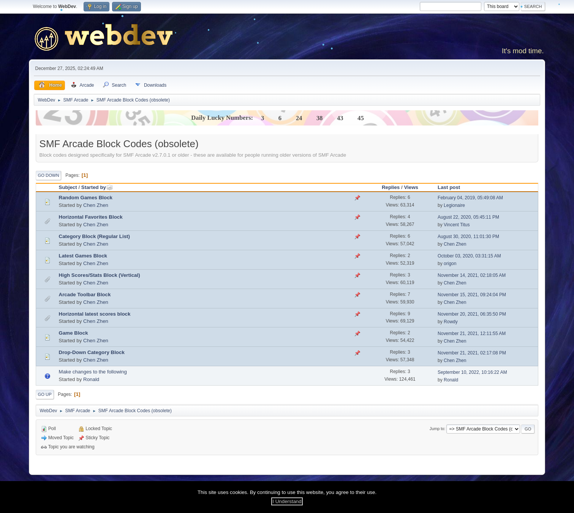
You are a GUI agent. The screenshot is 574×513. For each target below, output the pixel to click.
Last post (449, 187)
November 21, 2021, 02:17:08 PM (472, 353)
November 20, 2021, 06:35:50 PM (472, 314)
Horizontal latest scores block (95, 314)
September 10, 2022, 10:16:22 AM (472, 372)
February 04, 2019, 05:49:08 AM (470, 197)
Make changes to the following (93, 372)
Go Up (45, 394)
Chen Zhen (95, 205)
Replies (391, 187)
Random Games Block (85, 197)
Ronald (91, 379)
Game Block (73, 333)
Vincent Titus (457, 224)
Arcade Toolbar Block (85, 294)
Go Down (48, 175)
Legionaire (454, 205)
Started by (97, 187)
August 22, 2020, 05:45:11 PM (468, 217)
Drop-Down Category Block (92, 352)
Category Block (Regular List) (94, 236)
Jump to (437, 428)
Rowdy (451, 321)
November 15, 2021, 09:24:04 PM (472, 294)
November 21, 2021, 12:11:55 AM (472, 333)
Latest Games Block (83, 256)
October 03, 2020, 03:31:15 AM (469, 256)
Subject (68, 187)
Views (411, 187)
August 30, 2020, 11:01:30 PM (468, 236)
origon (450, 263)
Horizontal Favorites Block (91, 217)
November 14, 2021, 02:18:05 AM (472, 275)
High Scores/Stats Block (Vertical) (99, 275)
